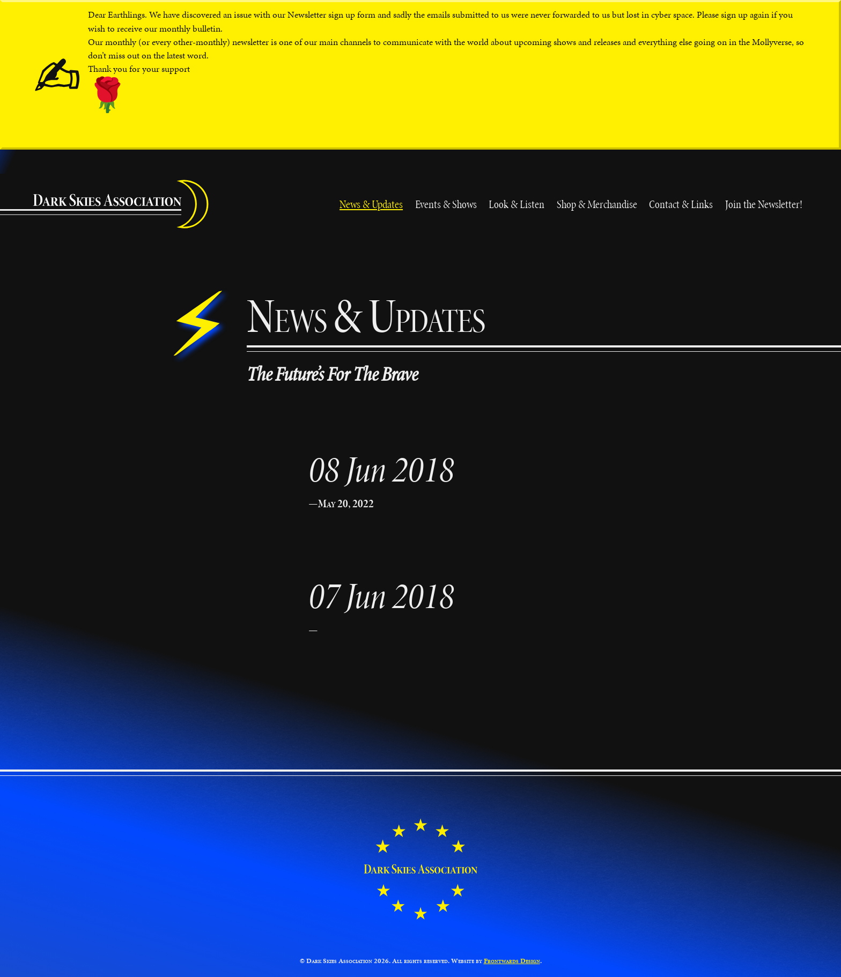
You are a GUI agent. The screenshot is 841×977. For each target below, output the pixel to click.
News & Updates (371, 204)
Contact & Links (681, 204)
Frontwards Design (512, 961)
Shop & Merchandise (597, 204)
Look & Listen (516, 204)
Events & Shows (446, 204)
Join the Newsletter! (763, 204)
